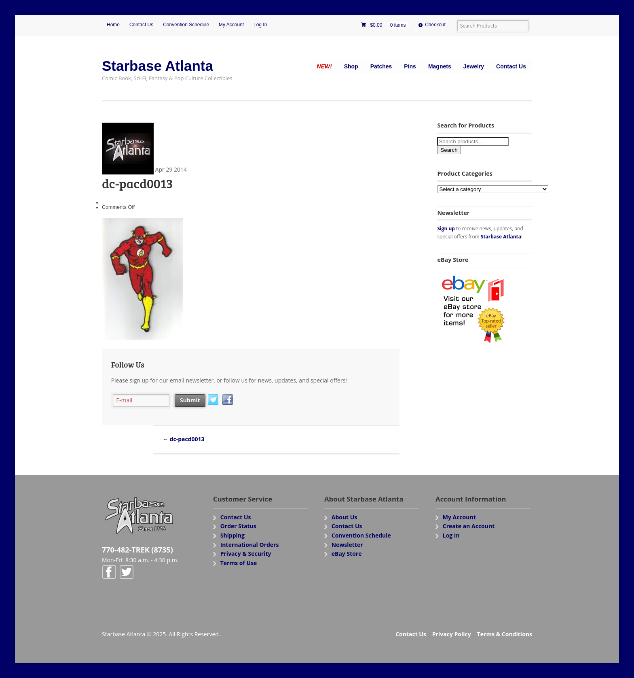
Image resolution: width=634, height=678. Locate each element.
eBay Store (347, 553)
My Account (231, 25)
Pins (410, 66)
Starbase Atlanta (157, 66)
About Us (344, 517)
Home (113, 25)
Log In (260, 25)
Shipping (232, 535)
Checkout (435, 25)
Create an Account (469, 526)
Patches (381, 66)
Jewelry (473, 66)
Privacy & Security (245, 553)
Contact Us (141, 25)
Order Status (238, 526)
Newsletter (347, 544)
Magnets (439, 66)
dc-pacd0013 (184, 439)
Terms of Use (238, 563)
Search (448, 150)
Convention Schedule (186, 25)
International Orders (249, 544)
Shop (351, 66)
